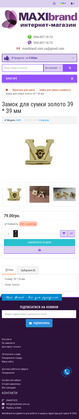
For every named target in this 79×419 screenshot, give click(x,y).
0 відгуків (44, 120)
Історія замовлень (11, 384)
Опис (9, 269)
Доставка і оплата (11, 346)
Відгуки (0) (27, 270)
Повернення (8, 372)
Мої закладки (9, 387)
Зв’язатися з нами (11, 354)
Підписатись (39, 323)
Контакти (7, 339)
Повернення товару (12, 357)
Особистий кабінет (11, 380)
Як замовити (8, 343)
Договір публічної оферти (15, 369)
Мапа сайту (7, 361)
